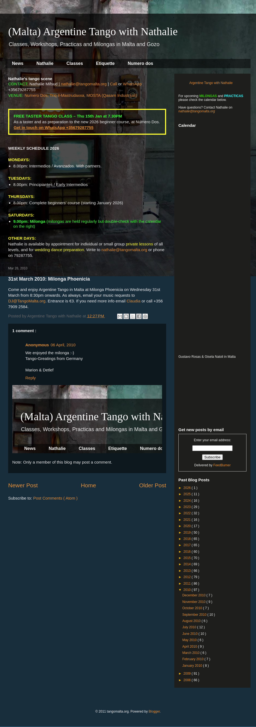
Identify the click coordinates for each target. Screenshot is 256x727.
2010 (188, 590)
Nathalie (44, 63)
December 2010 (194, 595)
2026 (188, 488)
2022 (188, 513)
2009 (188, 673)
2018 (188, 539)
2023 (188, 507)
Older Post (152, 485)
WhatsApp (132, 84)
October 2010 (192, 608)
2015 (188, 558)
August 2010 (192, 621)
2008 (188, 680)
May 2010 (189, 640)
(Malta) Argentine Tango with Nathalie (93, 31)
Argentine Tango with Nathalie (211, 83)
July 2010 (189, 627)
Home (88, 485)
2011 (188, 583)
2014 (188, 564)
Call (113, 84)
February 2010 (193, 659)
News (17, 63)
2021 (188, 520)
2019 (188, 532)
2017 (188, 545)
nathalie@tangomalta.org (84, 84)
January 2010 (192, 666)
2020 (188, 526)
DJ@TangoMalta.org (26, 301)
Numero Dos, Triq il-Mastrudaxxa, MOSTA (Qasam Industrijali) (81, 95)
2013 (188, 571)
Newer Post (23, 485)
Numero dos (140, 63)
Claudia (134, 301)
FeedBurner (221, 465)
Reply (30, 377)
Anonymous (37, 345)
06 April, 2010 (63, 345)
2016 (188, 552)
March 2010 (191, 653)
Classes (74, 63)
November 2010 (194, 602)
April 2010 (190, 646)
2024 (188, 501)
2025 (188, 494)
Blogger (154, 711)
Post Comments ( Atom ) (55, 498)
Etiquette (105, 63)
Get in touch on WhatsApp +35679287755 (53, 127)
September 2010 (194, 615)
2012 (188, 577)
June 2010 (190, 634)
